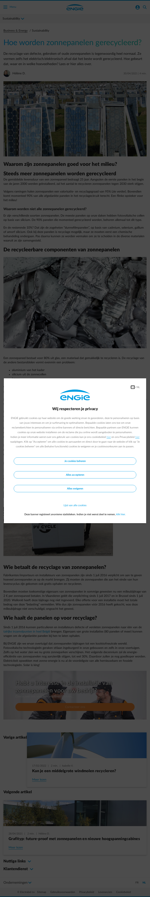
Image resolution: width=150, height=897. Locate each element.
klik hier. (121, 514)
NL (138, 387)
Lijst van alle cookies (75, 505)
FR (132, 387)
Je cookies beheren (75, 461)
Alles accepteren (75, 475)
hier (109, 437)
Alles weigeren (75, 488)
